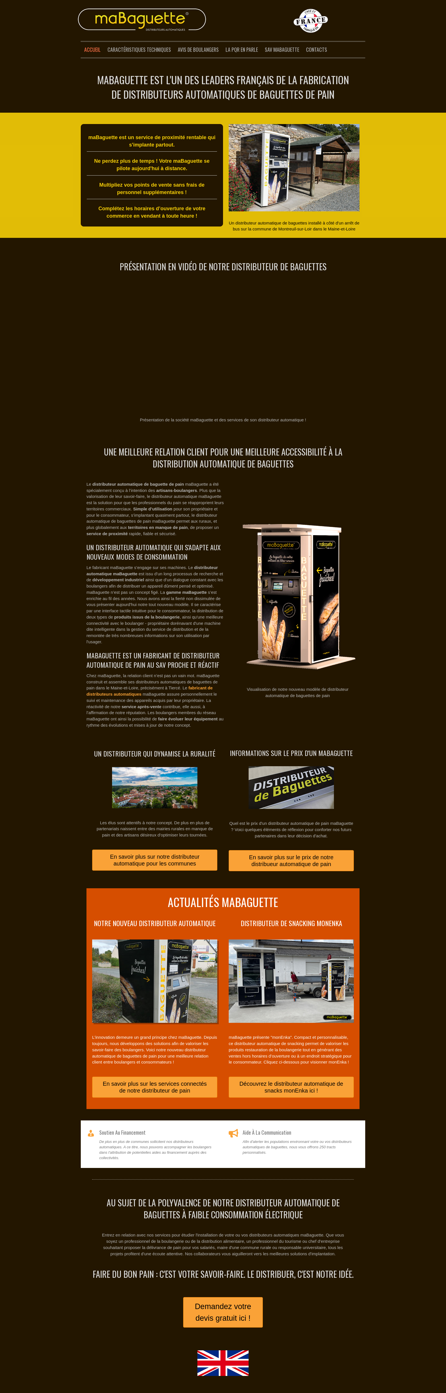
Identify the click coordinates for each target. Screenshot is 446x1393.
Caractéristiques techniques (139, 49)
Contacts (316, 49)
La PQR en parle (242, 49)
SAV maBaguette (282, 49)
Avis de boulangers (198, 49)
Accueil (92, 49)
